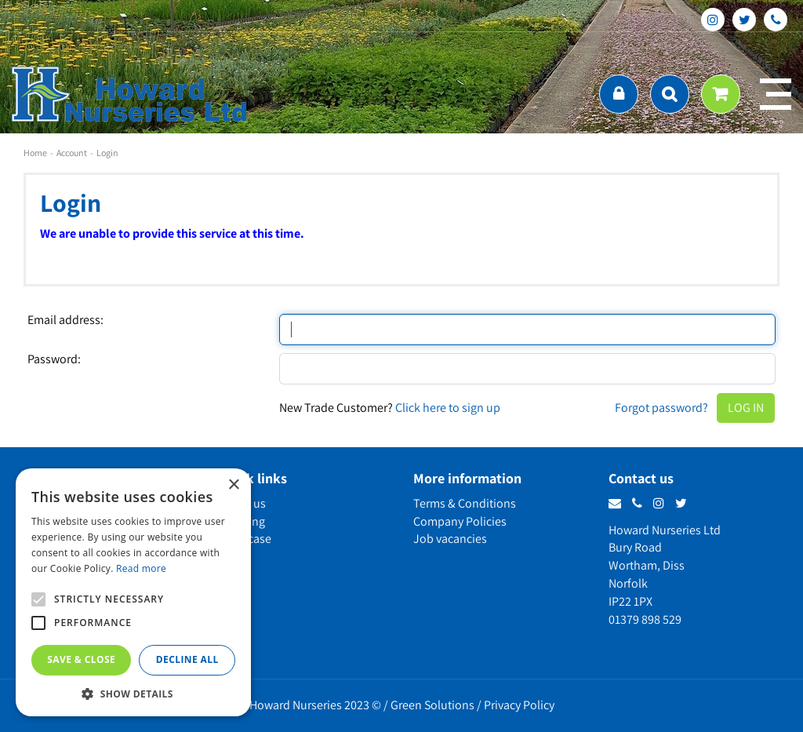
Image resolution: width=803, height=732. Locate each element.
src (669, 94)
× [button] (233, 485)
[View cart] (720, 94)
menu (775, 94)
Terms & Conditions (464, 503)
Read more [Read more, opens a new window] (141, 568)
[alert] (133, 592)
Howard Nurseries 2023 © (315, 705)
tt (744, 19)
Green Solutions (432, 705)
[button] (133, 693)
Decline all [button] (187, 659)
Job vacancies (450, 538)
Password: (54, 359)
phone (775, 19)
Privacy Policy (519, 705)
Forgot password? (661, 407)
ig (713, 19)
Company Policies (460, 521)
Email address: (65, 320)
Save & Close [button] (81, 659)
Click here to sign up (447, 407)
